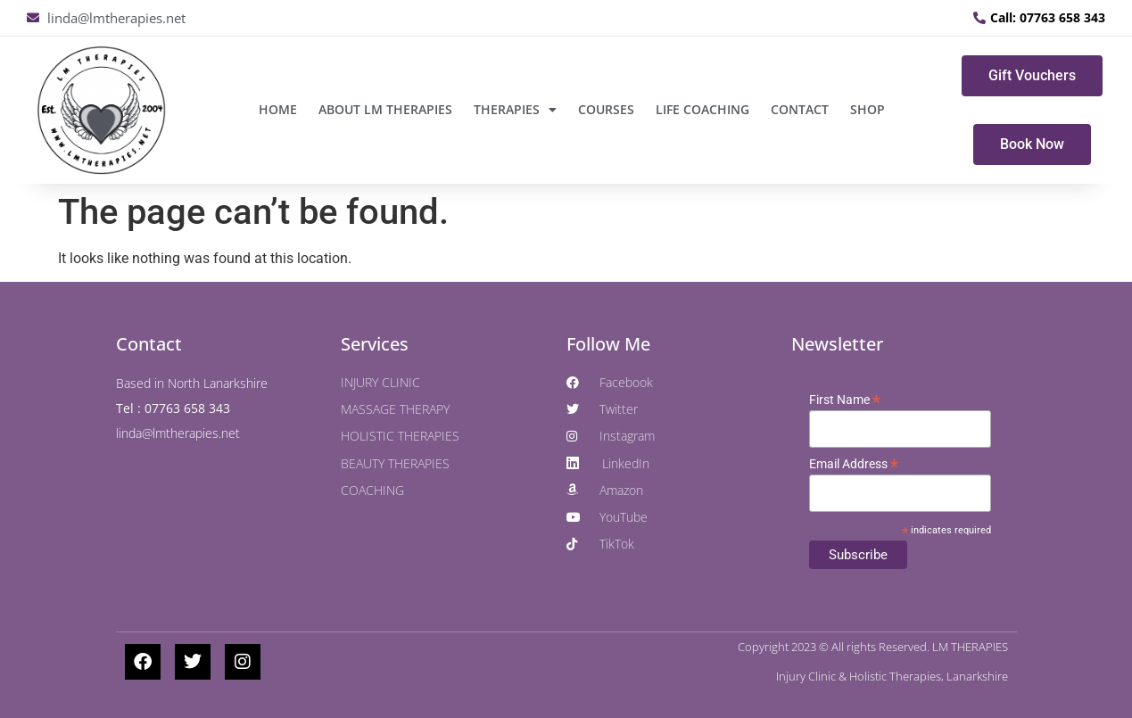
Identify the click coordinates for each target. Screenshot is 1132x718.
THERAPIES (515, 110)
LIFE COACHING (702, 109)
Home (278, 109)
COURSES (606, 109)
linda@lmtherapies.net (178, 433)
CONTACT (800, 109)
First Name (844, 400)
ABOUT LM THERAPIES (385, 109)
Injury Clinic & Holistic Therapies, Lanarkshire (892, 676)
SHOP (867, 109)
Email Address (853, 464)
